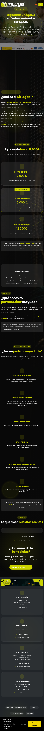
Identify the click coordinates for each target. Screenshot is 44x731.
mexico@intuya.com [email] (23, 666)
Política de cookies (17, 713)
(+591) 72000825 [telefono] (23, 634)
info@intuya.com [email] (23, 611)
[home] (13, 4)
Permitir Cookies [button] (34, 724)
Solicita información (21, 568)
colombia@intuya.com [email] (23, 693)
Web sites (30, 713)
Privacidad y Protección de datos (16, 707)
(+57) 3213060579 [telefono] (23, 689)
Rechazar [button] (24, 724)
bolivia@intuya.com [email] (23, 637)
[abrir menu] (40, 4)
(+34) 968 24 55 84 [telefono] (23, 608)
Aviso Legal (34, 707)
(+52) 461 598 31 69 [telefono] (23, 663)
